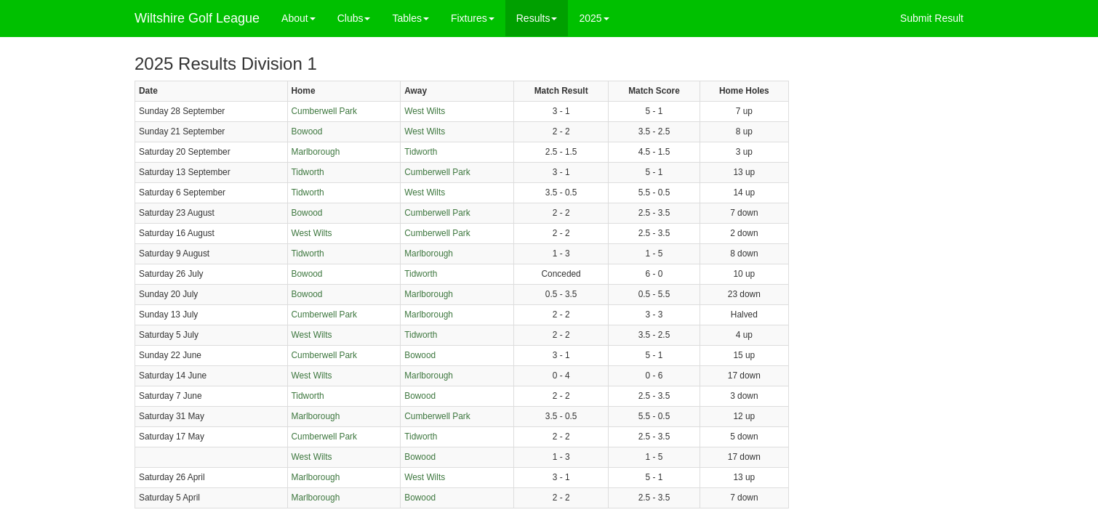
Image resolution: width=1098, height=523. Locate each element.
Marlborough (316, 152)
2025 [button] (594, 18)
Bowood (307, 131)
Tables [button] (410, 18)
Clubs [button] (354, 18)
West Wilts (424, 111)
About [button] (298, 18)
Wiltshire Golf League (197, 18)
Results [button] (537, 18)
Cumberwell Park (325, 111)
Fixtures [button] (472, 18)
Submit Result (931, 18)
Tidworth (420, 152)
